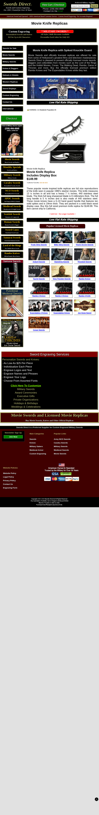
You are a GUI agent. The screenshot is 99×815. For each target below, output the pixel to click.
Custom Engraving (19, 31)
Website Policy (9, 473)
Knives (33, 443)
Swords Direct (17, 4)
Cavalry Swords (12, 182)
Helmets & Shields (10, 75)
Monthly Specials (12, 167)
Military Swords (9, 62)
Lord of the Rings (12, 245)
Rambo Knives (12, 253)
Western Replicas (10, 82)
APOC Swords (12, 198)
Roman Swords (12, 222)
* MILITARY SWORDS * (55, 31)
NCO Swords (12, 190)
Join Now (13, 437)
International (8, 109)
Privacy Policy (9, 480)
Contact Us (7, 102)
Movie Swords (9, 55)
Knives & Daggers (10, 68)
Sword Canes (12, 229)
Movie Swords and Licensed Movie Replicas (49, 415)
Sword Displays (9, 89)
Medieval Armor (37, 450)
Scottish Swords (12, 214)
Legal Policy (8, 477)
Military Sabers (36, 446)
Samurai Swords (12, 237)
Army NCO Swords (62, 439)
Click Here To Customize (26, 385)
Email (60, 11)
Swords (33, 439)
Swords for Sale (9, 48)
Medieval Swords (12, 206)
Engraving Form (10, 488)
